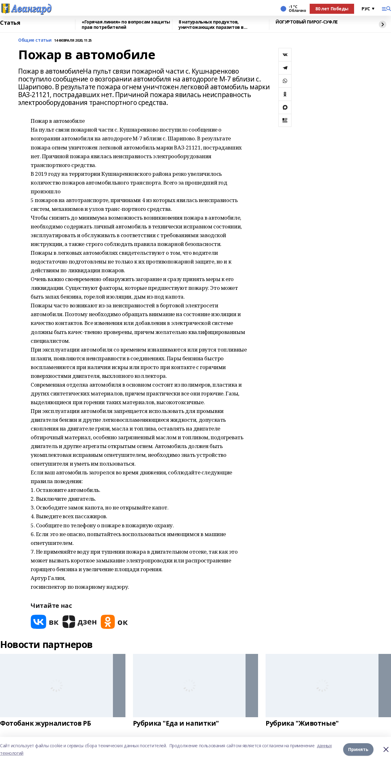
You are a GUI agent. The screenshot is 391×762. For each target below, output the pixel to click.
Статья (10, 22)
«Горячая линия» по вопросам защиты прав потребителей (126, 24)
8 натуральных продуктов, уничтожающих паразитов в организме (211, 24)
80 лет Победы (331, 9)
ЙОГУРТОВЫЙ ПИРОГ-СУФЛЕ (307, 22)
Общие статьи (35, 40)
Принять (358, 749)
